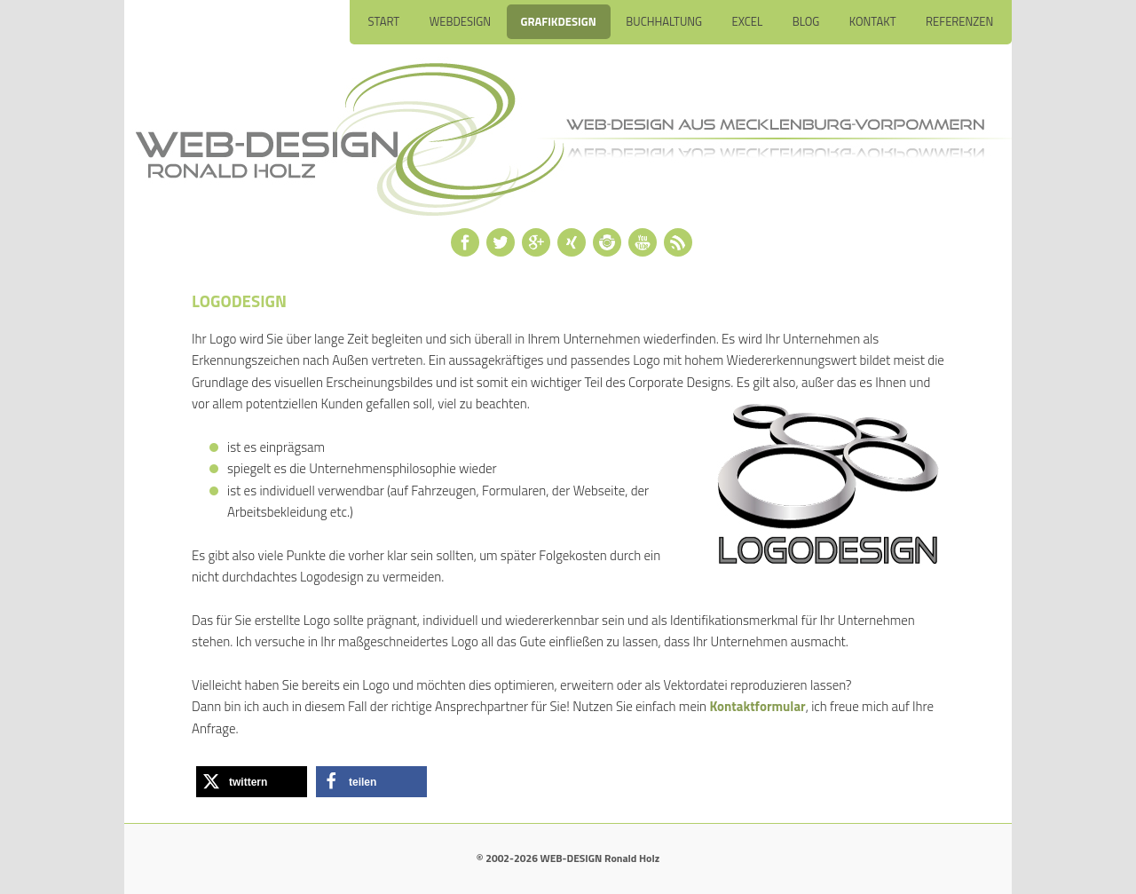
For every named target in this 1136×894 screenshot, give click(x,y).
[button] (251, 781)
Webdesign (460, 21)
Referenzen (959, 21)
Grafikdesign (558, 21)
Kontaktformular (757, 706)
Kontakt (872, 21)
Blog (806, 21)
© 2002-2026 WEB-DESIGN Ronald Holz (568, 858)
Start (383, 21)
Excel (747, 21)
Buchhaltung (664, 21)
